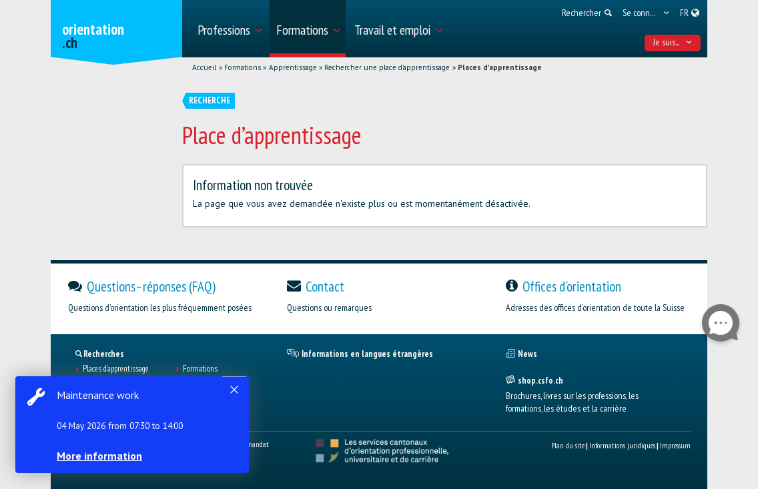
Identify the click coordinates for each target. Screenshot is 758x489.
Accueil (204, 67)
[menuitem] (229, 28)
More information (100, 455)
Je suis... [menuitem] (673, 42)
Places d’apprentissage (116, 369)
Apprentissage (293, 67)
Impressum (675, 445)
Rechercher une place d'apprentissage (387, 67)
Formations (242, 67)
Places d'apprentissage (500, 67)
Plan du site (568, 445)
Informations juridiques (622, 445)
